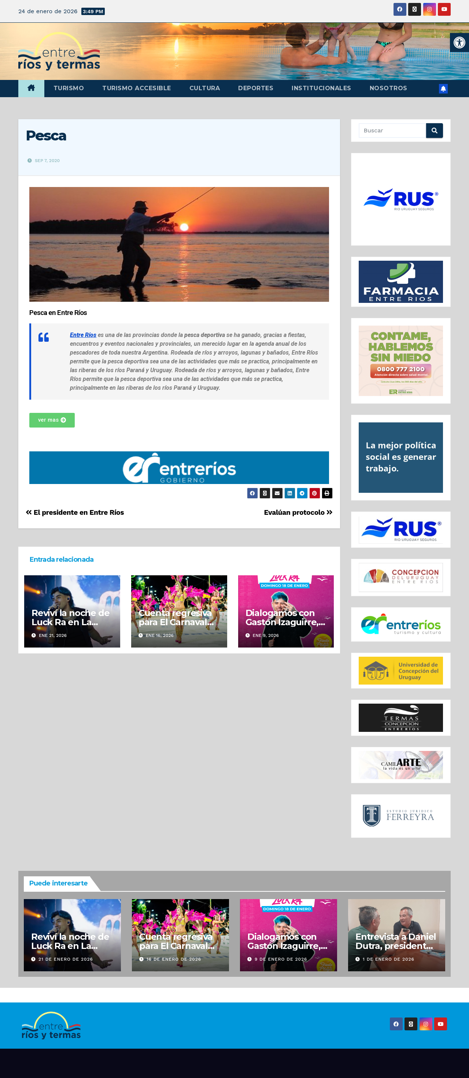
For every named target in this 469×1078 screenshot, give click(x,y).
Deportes (255, 88)
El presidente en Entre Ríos (75, 512)
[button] (459, 42)
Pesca (46, 135)
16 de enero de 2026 (174, 959)
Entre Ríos (83, 334)
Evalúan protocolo (298, 512)
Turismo (68, 88)
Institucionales (321, 88)
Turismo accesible (136, 88)
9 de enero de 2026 (281, 959)
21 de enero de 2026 (65, 959)
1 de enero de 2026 (388, 959)
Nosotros (388, 88)
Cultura (204, 88)
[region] (401, 199)
